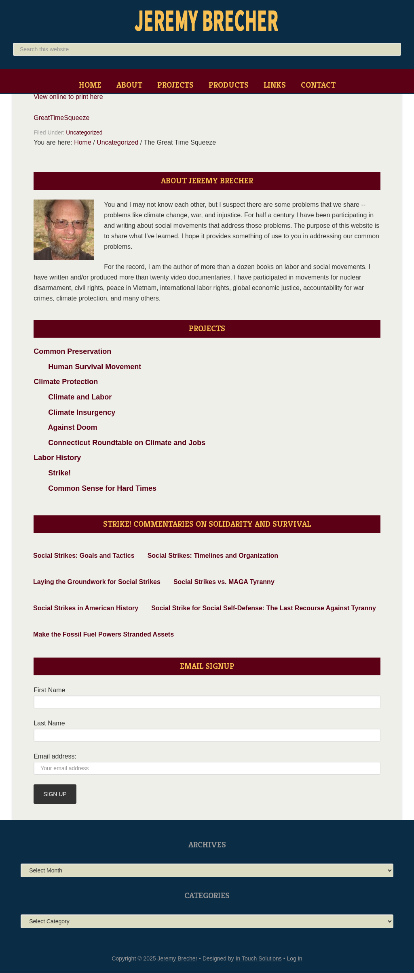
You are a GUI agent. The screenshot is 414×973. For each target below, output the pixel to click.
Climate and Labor (73, 397)
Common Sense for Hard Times (95, 488)
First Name (49, 690)
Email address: (55, 756)
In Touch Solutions (259, 958)
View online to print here (68, 96)
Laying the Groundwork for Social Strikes (97, 581)
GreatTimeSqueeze (61, 117)
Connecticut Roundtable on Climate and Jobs (119, 443)
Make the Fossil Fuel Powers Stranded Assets (103, 634)
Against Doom (65, 427)
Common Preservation (72, 351)
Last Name (49, 723)
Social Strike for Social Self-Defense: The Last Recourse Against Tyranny (263, 608)
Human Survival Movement (87, 367)
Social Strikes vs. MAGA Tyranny (224, 581)
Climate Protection (66, 382)
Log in (294, 958)
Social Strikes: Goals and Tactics (83, 555)
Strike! (52, 473)
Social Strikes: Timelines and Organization (213, 555)
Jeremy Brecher (207, 20)
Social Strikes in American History (85, 608)
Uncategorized (84, 132)
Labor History (57, 458)
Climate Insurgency (74, 412)
